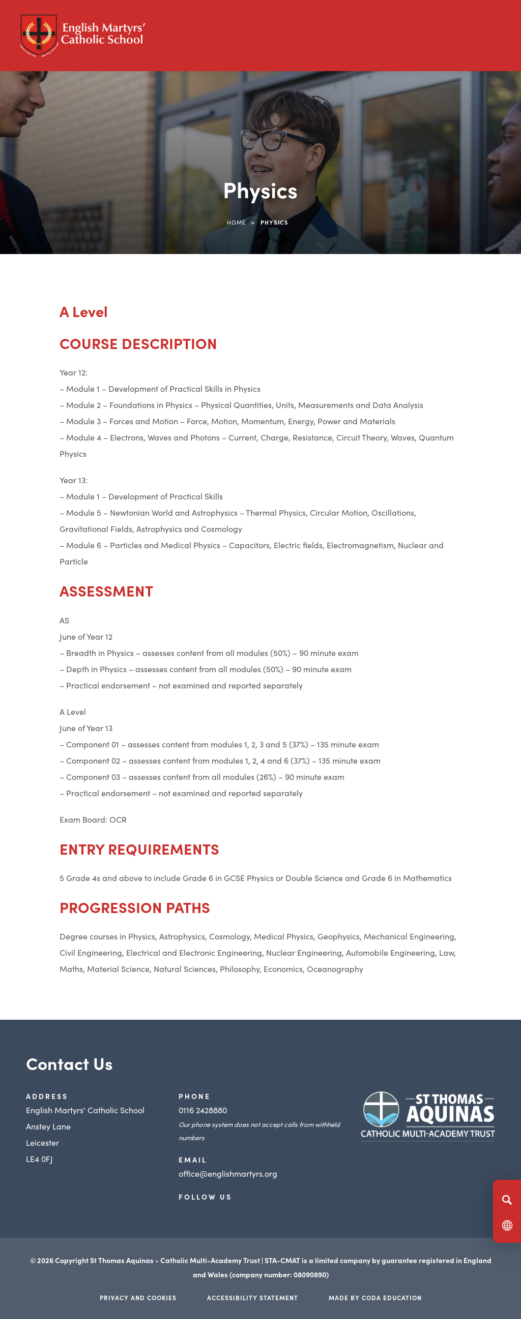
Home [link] (236, 222)
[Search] (507, 1199)
